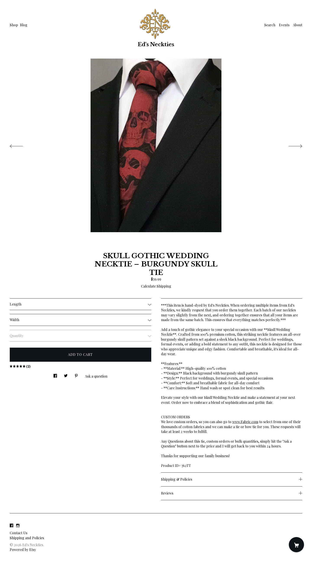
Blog (23, 25)
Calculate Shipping (156, 286)
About (297, 25)
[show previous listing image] (20, 145)
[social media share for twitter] (66, 374)
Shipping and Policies (27, 538)
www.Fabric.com (245, 421)
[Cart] (296, 544)
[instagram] (18, 525)
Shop (14, 25)
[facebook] (11, 525)
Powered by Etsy (23, 549)
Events (284, 25)
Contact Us (18, 533)
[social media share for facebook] (55, 374)
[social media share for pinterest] (76, 374)
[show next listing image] (291, 145)
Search (269, 25)
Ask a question (96, 376)
